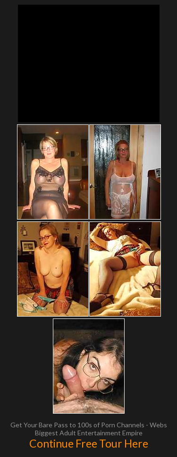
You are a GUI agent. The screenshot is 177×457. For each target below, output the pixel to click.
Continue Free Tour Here (88, 443)
